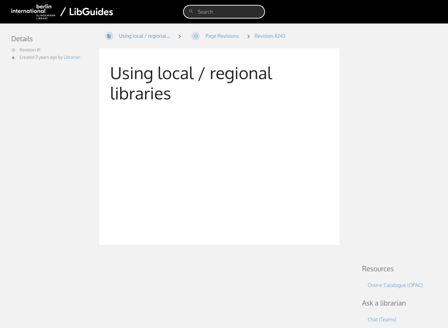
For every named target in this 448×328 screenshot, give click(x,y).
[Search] (191, 11)
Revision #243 (269, 36)
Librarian (72, 57)
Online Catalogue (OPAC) (395, 285)
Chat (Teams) (382, 319)
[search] (224, 12)
